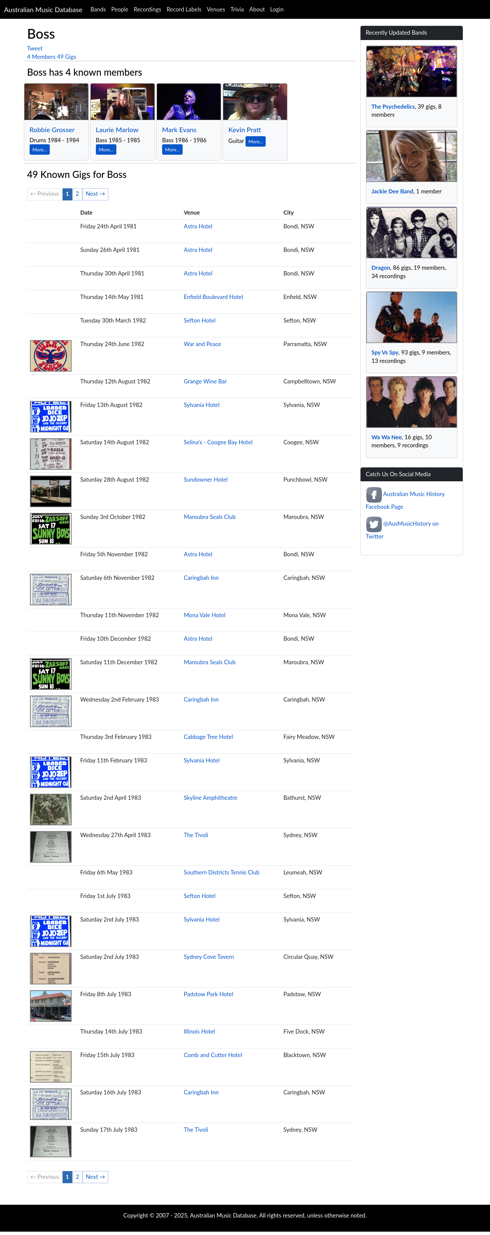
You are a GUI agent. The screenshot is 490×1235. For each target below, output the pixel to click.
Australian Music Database (43, 9)
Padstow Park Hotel (208, 994)
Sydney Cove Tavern (209, 956)
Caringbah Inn (201, 577)
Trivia (237, 9)
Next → (95, 193)
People (119, 9)
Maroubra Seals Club (209, 516)
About (257, 9)
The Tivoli (196, 834)
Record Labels (183, 9)
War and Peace (202, 343)
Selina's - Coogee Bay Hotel (218, 442)
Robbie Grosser (52, 129)
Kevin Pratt (244, 129)
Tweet (35, 48)
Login (277, 9)
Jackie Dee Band (392, 191)
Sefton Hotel (199, 320)
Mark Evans (179, 129)
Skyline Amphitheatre (210, 797)
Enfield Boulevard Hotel (213, 296)
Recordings (147, 9)
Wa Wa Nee (387, 437)
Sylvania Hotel (201, 404)
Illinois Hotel (199, 1031)
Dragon (381, 267)
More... (40, 149)
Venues (216, 9)
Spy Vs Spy (385, 352)
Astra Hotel (198, 226)
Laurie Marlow (117, 129)
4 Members (41, 56)
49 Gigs (66, 56)
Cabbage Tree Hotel (208, 736)
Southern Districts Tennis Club (221, 872)
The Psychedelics (393, 106)
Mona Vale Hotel (204, 615)
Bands (98, 9)
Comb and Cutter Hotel (213, 1054)
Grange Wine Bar (205, 381)
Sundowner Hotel (205, 479)
